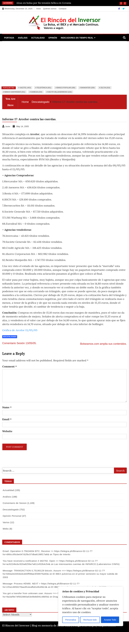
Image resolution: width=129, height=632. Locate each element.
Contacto (62, 9)
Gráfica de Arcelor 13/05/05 (19, 330)
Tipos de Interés (61, 554)
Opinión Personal (12, 516)
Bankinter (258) (88, 87)
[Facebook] (119, 9)
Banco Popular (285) (66, 87)
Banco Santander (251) (15, 92)
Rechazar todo (90, 620)
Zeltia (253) (105, 87)
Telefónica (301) (44, 87)
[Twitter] (124, 9)
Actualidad (38, 38)
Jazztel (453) (25, 87)
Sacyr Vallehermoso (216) (60, 92)
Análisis (22, 38)
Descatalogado (9, 336)
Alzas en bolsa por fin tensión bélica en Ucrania (43, 3)
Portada (9, 38)
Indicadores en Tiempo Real (77, 38)
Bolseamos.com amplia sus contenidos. (103, 343)
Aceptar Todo (110, 620)
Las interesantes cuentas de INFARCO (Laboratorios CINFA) (87, 564)
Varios (6, 522)
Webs (6, 528)
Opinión (52, 38)
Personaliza (70, 620)
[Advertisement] (64, 63)
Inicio (38, 9)
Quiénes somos (49, 9)
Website (7, 431)
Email (6, 419)
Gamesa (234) (36, 92)
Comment (9, 366)
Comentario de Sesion (15, 503)
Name (6, 407)
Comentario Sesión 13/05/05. (19, 343)
